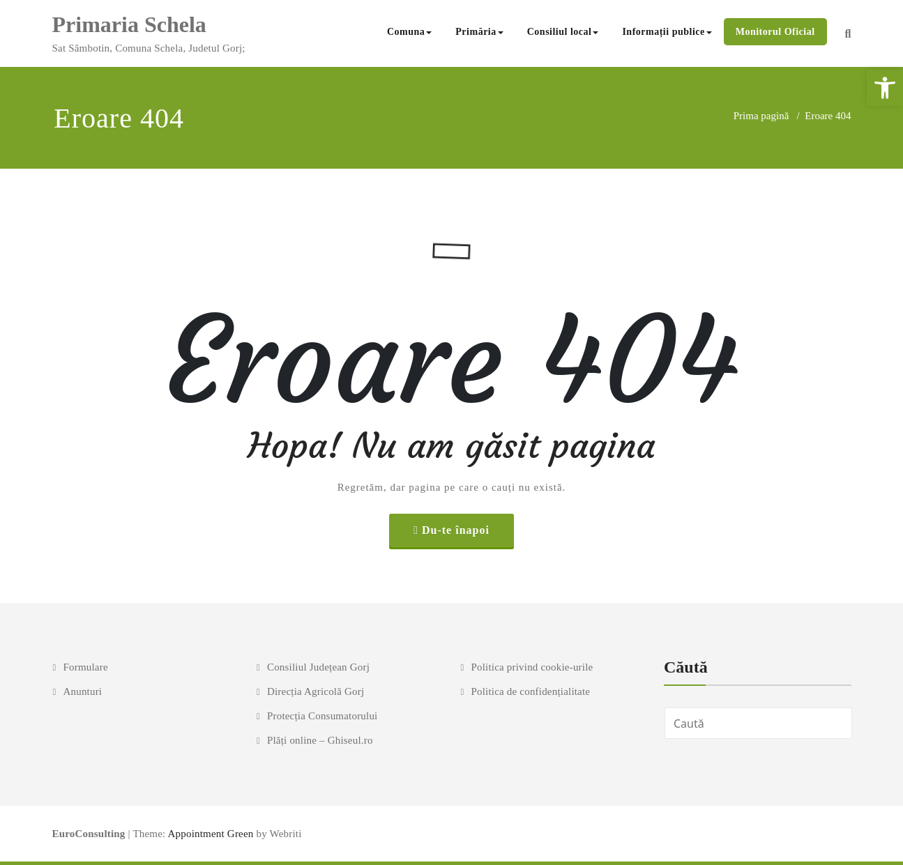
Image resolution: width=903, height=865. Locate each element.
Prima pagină (761, 115)
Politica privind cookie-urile (532, 667)
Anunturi (82, 691)
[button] (885, 88)
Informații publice (666, 31)
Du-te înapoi (456, 530)
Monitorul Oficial (775, 31)
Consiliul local (563, 31)
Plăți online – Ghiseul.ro (320, 740)
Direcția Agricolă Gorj (315, 691)
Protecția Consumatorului (322, 715)
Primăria (479, 31)
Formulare (85, 667)
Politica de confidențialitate (530, 691)
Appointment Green (209, 833)
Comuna (409, 31)
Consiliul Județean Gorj (318, 667)
